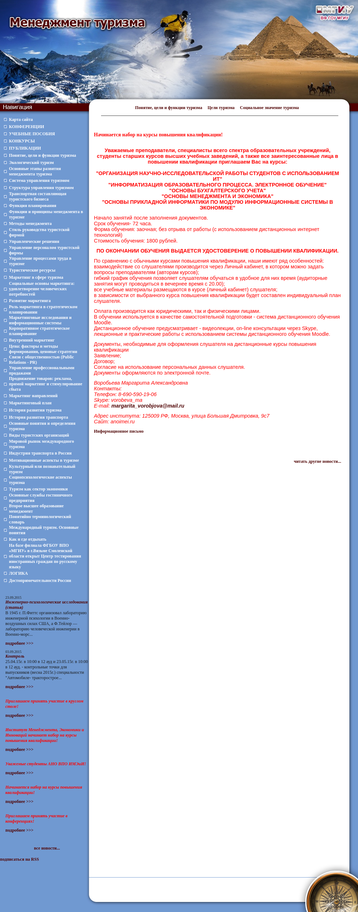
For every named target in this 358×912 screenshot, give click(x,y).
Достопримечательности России (40, 580)
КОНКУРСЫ (22, 141)
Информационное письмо (119, 431)
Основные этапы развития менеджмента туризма (35, 171)
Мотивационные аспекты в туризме (44, 460)
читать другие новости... (317, 461)
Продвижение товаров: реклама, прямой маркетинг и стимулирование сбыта (45, 384)
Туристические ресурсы (32, 270)
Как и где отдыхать (27, 539)
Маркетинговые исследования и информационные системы (40, 320)
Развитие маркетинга (30, 300)
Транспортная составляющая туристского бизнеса (37, 196)
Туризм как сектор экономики (38, 489)
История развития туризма (35, 410)
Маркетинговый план (30, 402)
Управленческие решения (34, 241)
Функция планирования (32, 205)
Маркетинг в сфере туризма (36, 277)
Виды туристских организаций (39, 435)
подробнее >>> (19, 643)
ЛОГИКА (18, 573)
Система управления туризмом (39, 180)
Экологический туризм (31, 162)
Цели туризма (220, 107)
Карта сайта (21, 119)
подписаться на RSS (19, 859)
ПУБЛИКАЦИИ (25, 148)
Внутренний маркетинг (32, 340)
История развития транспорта (38, 417)
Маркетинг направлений (33, 395)
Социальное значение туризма (269, 107)
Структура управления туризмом (41, 187)
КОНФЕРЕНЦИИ (26, 126)
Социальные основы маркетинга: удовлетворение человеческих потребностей (42, 289)
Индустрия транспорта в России (40, 453)
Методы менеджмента (30, 223)
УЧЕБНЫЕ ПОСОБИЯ (32, 133)
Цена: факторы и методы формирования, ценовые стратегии (43, 349)
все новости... (47, 848)
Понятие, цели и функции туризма (168, 107)
